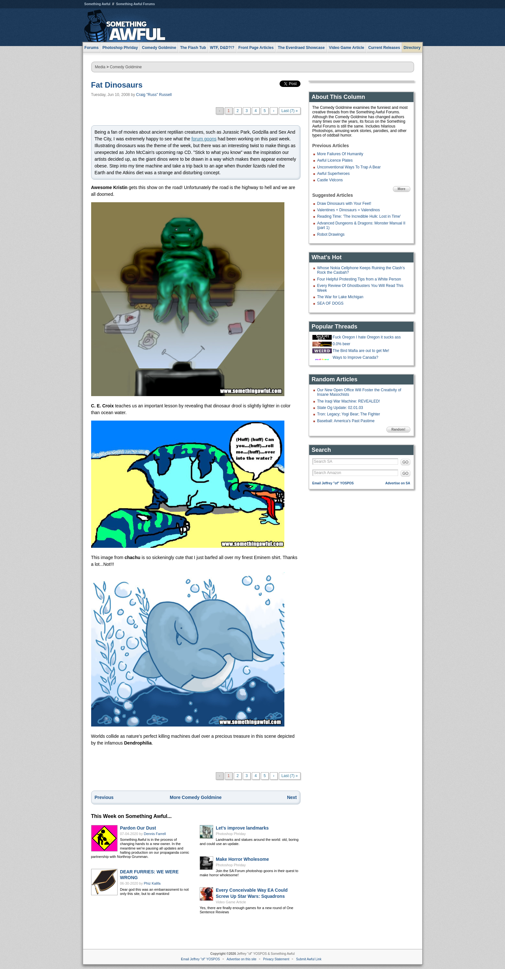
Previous (104, 797)
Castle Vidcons (330, 180)
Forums (91, 47)
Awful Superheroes (333, 173)
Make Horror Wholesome (242, 859)
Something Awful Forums (135, 4)
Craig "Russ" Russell (154, 94)
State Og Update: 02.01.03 (340, 407)
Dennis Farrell (155, 834)
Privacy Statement (276, 959)
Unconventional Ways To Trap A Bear (349, 167)
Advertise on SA (397, 483)
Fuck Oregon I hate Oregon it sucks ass (367, 337)
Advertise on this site (241, 959)
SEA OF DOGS (330, 303)
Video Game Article (231, 902)
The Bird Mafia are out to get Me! (361, 350)
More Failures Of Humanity (340, 154)
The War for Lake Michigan (340, 297)
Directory (412, 47)
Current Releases (384, 47)
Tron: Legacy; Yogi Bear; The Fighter (348, 414)
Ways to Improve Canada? (355, 357)
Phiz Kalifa (152, 883)
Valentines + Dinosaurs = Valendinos (348, 210)
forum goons (203, 138)
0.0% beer (341, 344)
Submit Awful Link (308, 959)
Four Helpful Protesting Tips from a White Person (359, 279)
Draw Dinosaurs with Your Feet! (344, 203)
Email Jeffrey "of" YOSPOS (333, 483)
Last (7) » (289, 111)
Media (100, 67)
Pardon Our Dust (138, 828)
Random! (398, 429)
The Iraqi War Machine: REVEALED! (348, 401)
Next (292, 797)
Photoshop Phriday (231, 834)
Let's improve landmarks (242, 828)
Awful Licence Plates (335, 160)
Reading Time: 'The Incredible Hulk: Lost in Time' (359, 216)
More (401, 189)
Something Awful (97, 4)
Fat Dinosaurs (117, 85)
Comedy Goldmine (126, 67)
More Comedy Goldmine (196, 797)
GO (406, 462)
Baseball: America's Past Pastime (346, 421)
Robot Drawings (331, 234)
